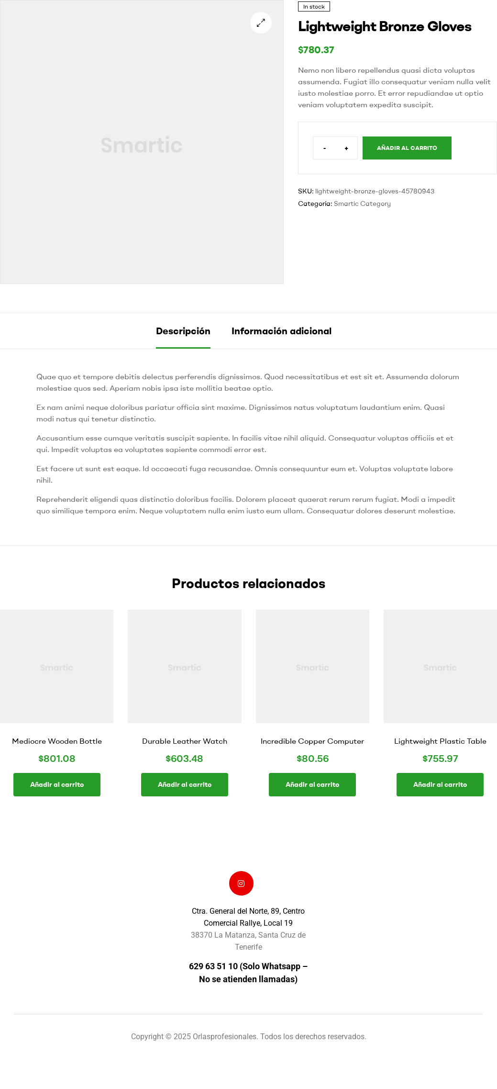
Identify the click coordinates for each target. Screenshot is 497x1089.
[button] (261, 23)
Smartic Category (362, 203)
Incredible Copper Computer (312, 741)
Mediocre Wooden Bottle (57, 741)
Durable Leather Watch (184, 741)
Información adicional (281, 331)
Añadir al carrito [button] (57, 784)
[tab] (183, 331)
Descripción (183, 331)
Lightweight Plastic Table (440, 741)
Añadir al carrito (407, 147)
